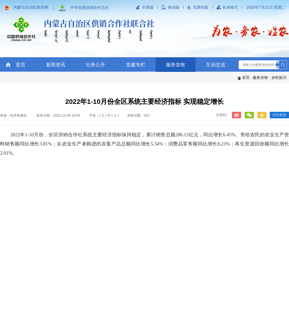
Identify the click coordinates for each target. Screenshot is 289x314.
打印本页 (279, 115)
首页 (15, 64)
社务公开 (95, 64)
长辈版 (148, 7)
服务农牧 (175, 64)
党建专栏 (135, 64)
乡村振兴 (279, 77)
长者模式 (230, 7)
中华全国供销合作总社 (89, 8)
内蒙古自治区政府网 (30, 7)
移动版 (173, 7)
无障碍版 (200, 7)
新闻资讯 (55, 64)
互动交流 (215, 64)
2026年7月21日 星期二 (265, 7)
